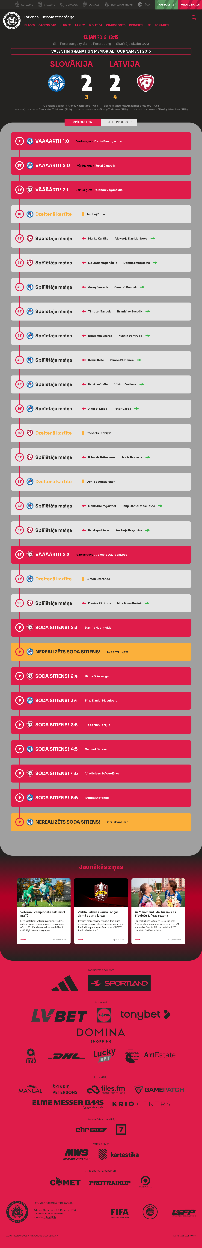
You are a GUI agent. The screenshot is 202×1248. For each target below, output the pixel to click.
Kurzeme (24, 4)
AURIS (193, 1236)
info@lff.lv (50, 1216)
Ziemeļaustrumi (118, 4)
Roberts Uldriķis (99, 433)
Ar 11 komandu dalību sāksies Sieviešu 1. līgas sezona (155, 913)
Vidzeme (46, 4)
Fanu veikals (190, 4)
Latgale (90, 4)
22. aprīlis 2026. (43, 940)
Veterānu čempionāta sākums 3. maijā (43, 913)
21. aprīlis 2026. (158, 940)
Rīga (143, 4)
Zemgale (69, 4)
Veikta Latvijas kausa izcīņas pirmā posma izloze (98, 913)
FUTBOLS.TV (166, 4)
